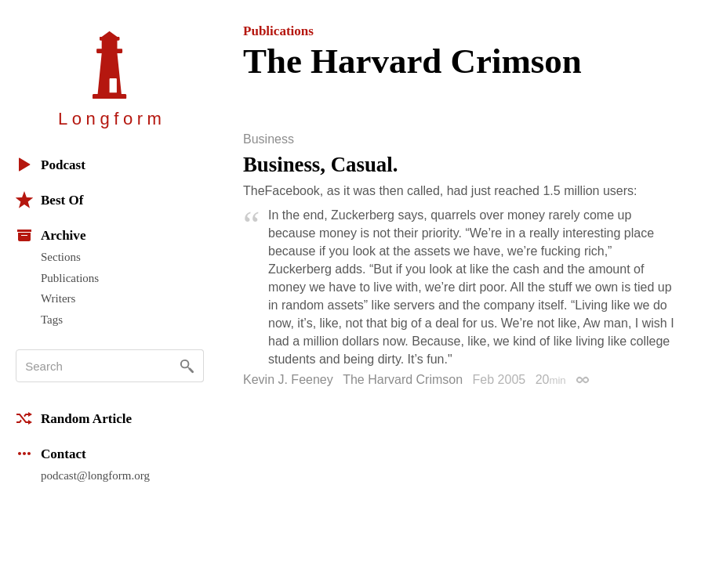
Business (268, 139)
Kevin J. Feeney (288, 379)
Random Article (74, 418)
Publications (70, 278)
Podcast (50, 164)
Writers (58, 298)
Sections (61, 257)
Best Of (49, 199)
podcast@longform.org (95, 475)
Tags (52, 319)
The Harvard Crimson (403, 379)
